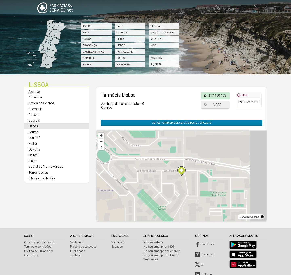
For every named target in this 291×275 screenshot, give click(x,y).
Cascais (34, 120)
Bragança (90, 45)
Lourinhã (34, 138)
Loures (33, 132)
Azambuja (35, 109)
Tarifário (76, 255)
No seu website (154, 242)
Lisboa (121, 45)
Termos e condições (37, 246)
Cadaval (34, 115)
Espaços (117, 246)
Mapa (217, 105)
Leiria (120, 38)
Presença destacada (84, 246)
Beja (86, 32)
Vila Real (157, 38)
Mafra (32, 143)
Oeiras (33, 155)
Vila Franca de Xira (41, 178)
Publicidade (78, 251)
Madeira (156, 57)
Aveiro (87, 26)
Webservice (152, 259)
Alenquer (34, 92)
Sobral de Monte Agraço (45, 166)
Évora (87, 64)
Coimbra (88, 58)
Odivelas (34, 149)
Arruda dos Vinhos (41, 103)
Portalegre (125, 51)
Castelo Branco (94, 51)
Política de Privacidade (38, 251)
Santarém (123, 64)
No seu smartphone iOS (160, 246)
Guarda (122, 32)
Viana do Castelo (162, 32)
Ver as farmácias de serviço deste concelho (181, 122)
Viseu (154, 45)
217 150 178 (217, 95)
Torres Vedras (38, 172)
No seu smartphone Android (163, 251)
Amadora (35, 97)
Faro (120, 26)
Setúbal (156, 26)
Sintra (32, 161)
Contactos (31, 255)
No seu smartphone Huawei (163, 255)
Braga (87, 38)
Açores (156, 64)
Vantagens (77, 242)
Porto (121, 58)
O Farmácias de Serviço (39, 242)
